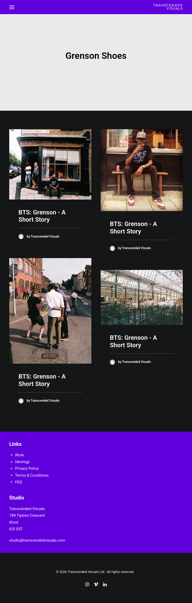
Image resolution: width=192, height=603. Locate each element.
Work (19, 455)
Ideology (22, 461)
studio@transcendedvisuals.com (37, 540)
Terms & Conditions (32, 475)
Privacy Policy (27, 468)
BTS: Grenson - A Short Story (42, 216)
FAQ (18, 482)
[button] (12, 7)
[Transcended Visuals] (168, 7)
